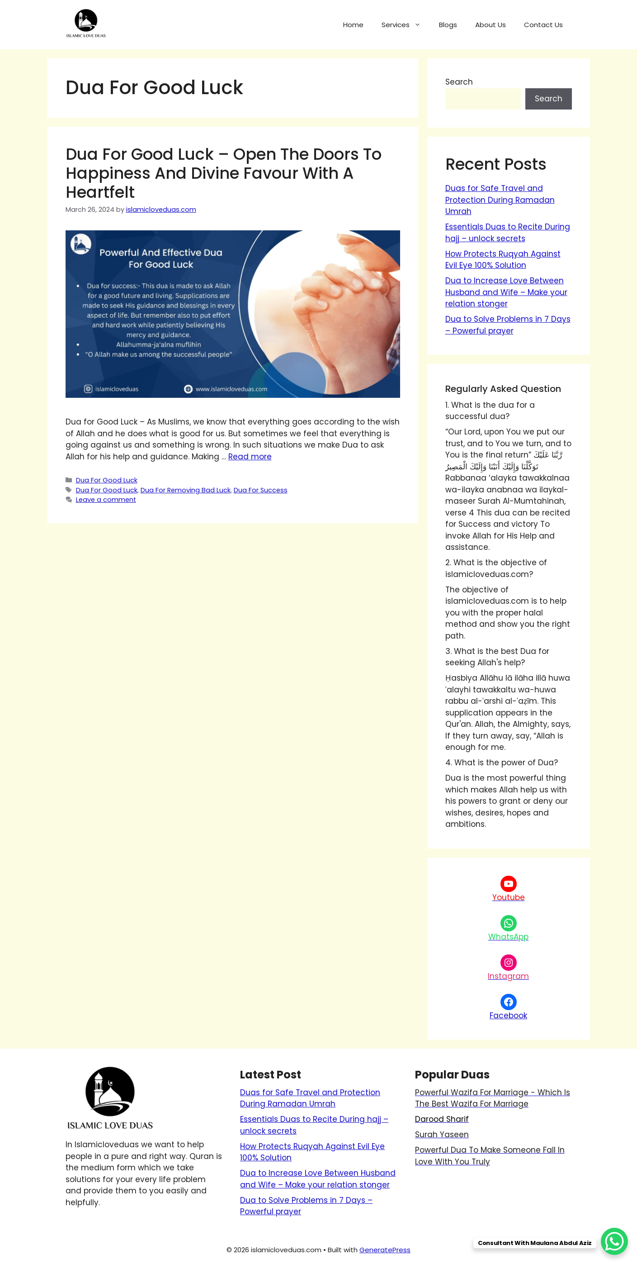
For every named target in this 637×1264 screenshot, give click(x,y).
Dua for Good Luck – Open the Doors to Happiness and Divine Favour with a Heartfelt (224, 173)
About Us (490, 24)
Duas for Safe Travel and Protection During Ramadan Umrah (500, 200)
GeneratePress (385, 1249)
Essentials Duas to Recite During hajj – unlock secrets (507, 232)
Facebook (508, 1015)
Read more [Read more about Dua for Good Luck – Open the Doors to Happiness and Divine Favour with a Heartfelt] (250, 456)
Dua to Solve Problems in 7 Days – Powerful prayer (508, 325)
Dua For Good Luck (106, 480)
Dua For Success (261, 490)
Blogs (448, 24)
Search (459, 81)
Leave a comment (106, 499)
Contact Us (543, 24)
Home (353, 24)
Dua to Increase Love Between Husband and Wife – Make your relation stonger (506, 292)
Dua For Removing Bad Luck (186, 490)
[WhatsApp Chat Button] (614, 1241)
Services (406, 24)
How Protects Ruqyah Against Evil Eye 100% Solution (503, 259)
